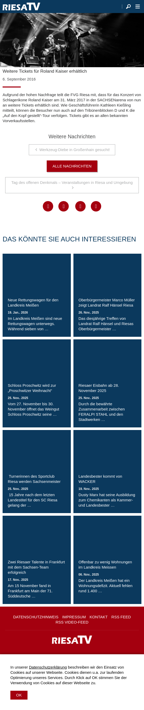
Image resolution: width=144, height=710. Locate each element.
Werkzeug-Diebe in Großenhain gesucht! (74, 149)
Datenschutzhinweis (36, 617)
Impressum (74, 617)
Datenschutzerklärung (48, 667)
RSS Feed (121, 617)
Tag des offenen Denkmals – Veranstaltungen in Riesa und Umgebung (72, 182)
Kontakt (99, 617)
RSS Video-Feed (72, 622)
